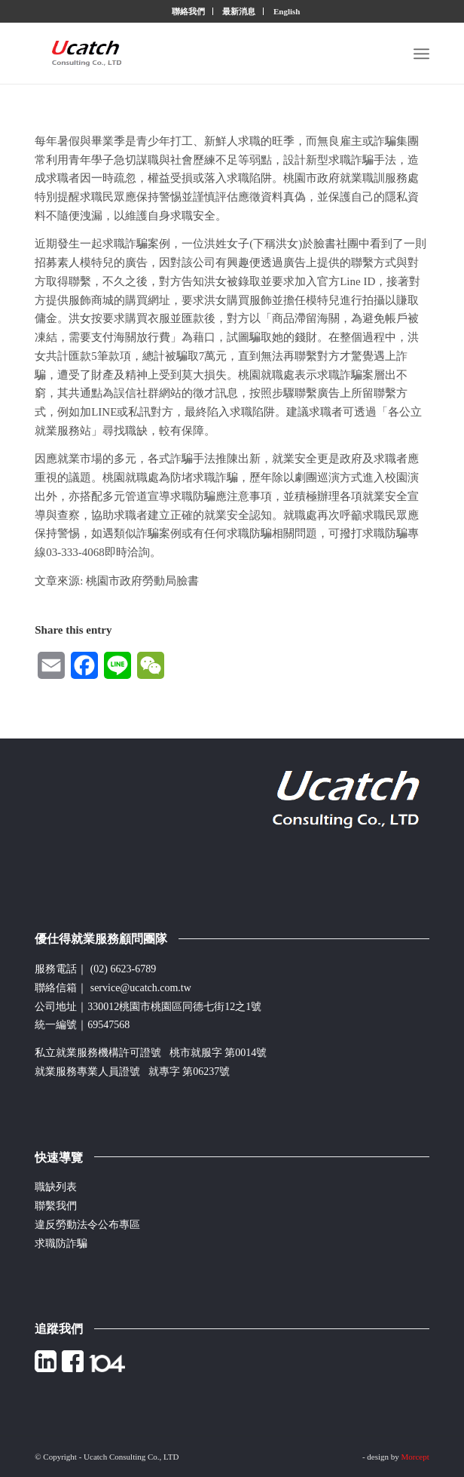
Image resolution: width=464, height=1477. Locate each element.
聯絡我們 (188, 11)
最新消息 (238, 11)
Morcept (415, 1456)
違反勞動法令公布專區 (87, 1224)
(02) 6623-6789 (123, 969)
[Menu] (421, 53)
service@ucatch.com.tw (140, 987)
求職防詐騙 (61, 1243)
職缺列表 (56, 1187)
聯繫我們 (56, 1205)
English (286, 11)
